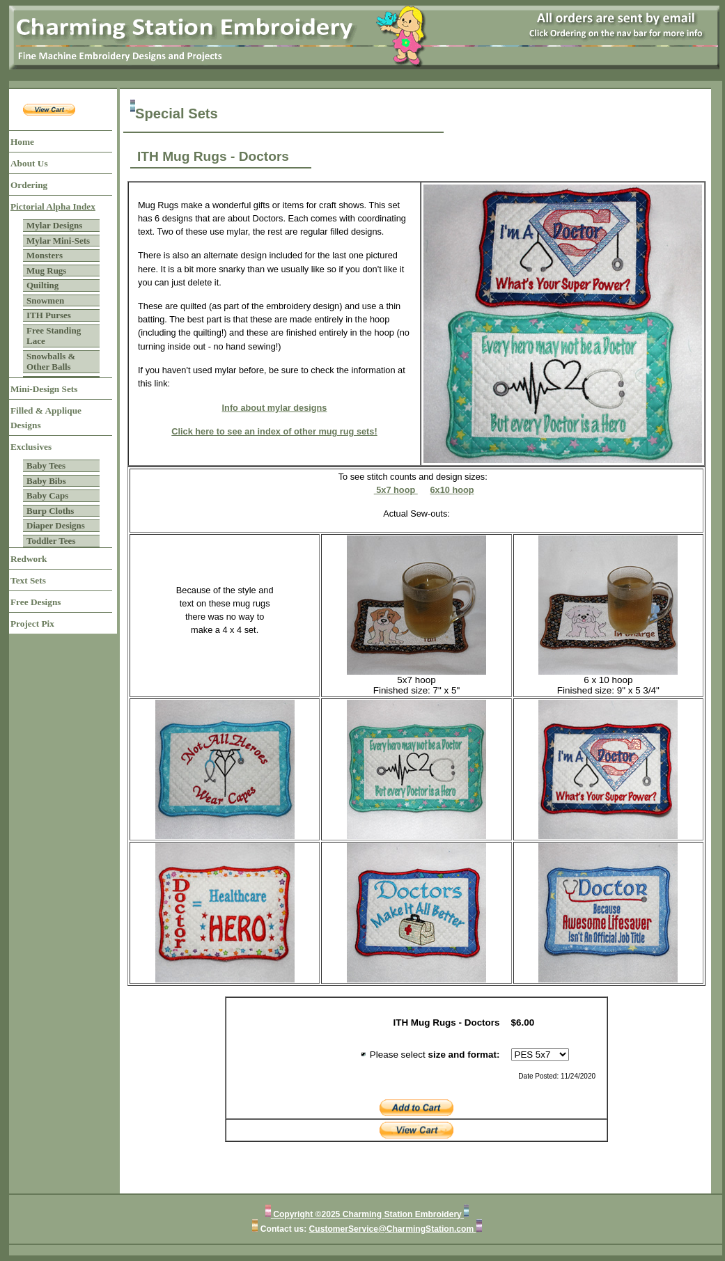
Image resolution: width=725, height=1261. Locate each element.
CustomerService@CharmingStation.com (392, 1229)
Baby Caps (47, 495)
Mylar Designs (54, 225)
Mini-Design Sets (43, 389)
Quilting (42, 285)
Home (22, 141)
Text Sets (28, 580)
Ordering (28, 185)
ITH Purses (48, 315)
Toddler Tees (50, 540)
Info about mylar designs (274, 407)
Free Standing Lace (53, 336)
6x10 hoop (452, 490)
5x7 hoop (396, 490)
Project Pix (32, 623)
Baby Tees (45, 465)
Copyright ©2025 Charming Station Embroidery (367, 1214)
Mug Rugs (46, 270)
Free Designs (35, 602)
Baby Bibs (46, 481)
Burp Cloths (50, 511)
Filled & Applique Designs (45, 417)
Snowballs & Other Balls (50, 362)
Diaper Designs (55, 525)
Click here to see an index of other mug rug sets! (274, 431)
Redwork (28, 559)
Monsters (44, 255)
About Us (29, 163)
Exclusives (31, 446)
